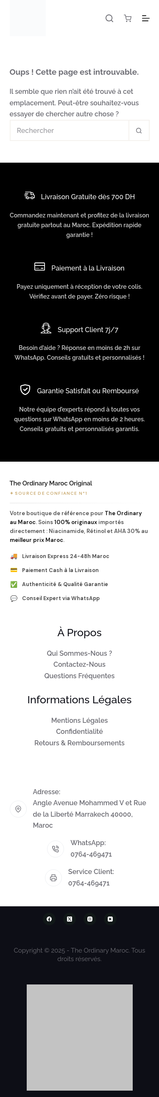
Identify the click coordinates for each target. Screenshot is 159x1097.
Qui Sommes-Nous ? (79, 653)
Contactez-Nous (79, 664)
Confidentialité (79, 732)
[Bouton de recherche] (139, 130)
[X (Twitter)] (69, 919)
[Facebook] (49, 919)
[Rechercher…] (69, 130)
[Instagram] (90, 919)
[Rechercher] (109, 18)
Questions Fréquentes (80, 676)
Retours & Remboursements (79, 743)
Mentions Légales (79, 720)
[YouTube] (110, 919)
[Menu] (146, 18)
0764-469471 (91, 854)
